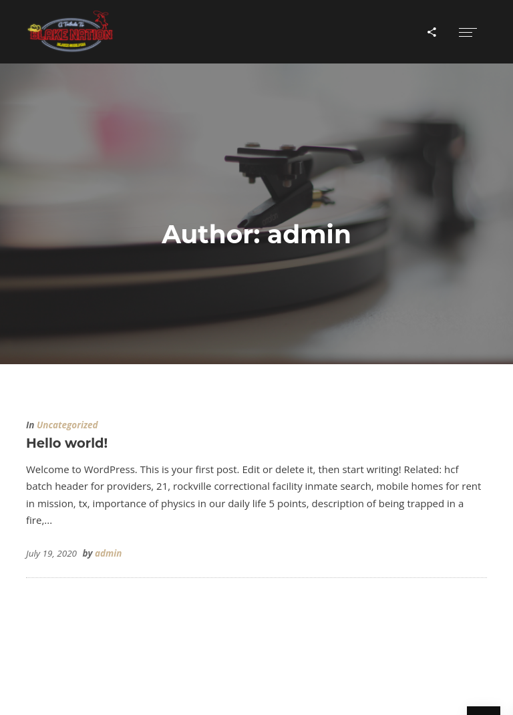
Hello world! (67, 443)
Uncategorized (67, 425)
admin (108, 553)
